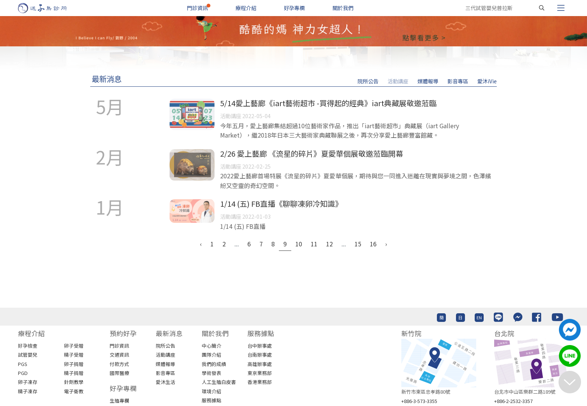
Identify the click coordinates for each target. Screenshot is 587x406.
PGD (23, 372)
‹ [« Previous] (201, 243)
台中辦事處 (259, 345)
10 (298, 243)
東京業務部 (259, 372)
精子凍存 (27, 391)
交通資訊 (119, 354)
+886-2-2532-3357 (513, 401)
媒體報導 (427, 81)
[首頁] (49, 8)
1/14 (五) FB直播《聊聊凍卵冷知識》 (281, 203)
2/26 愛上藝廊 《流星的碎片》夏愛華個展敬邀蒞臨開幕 (311, 153)
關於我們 (342, 8)
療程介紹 (245, 8)
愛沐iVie (487, 81)
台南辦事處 (259, 354)
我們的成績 (214, 363)
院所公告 (368, 81)
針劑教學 (73, 381)
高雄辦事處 (259, 363)
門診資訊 (197, 8)
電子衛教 (73, 391)
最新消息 (107, 78)
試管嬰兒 (27, 354)
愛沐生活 (165, 381)
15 (358, 243)
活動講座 (397, 81)
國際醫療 (119, 372)
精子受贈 (73, 354)
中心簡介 (211, 345)
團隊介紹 (211, 354)
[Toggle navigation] (561, 8)
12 (329, 243)
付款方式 (119, 363)
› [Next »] (386, 243)
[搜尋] (542, 8)
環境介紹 (211, 391)
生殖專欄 (119, 400)
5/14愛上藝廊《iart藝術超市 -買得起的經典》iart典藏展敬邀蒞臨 (328, 103)
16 (373, 243)
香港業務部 (259, 381)
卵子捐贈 (73, 363)
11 (314, 243)
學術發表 (211, 372)
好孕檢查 (27, 345)
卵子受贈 (73, 345)
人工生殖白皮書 (219, 381)
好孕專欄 (294, 8)
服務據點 (211, 400)
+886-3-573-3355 (419, 401)
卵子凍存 (27, 381)
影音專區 (457, 81)
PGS (22, 363)
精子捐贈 (73, 372)
